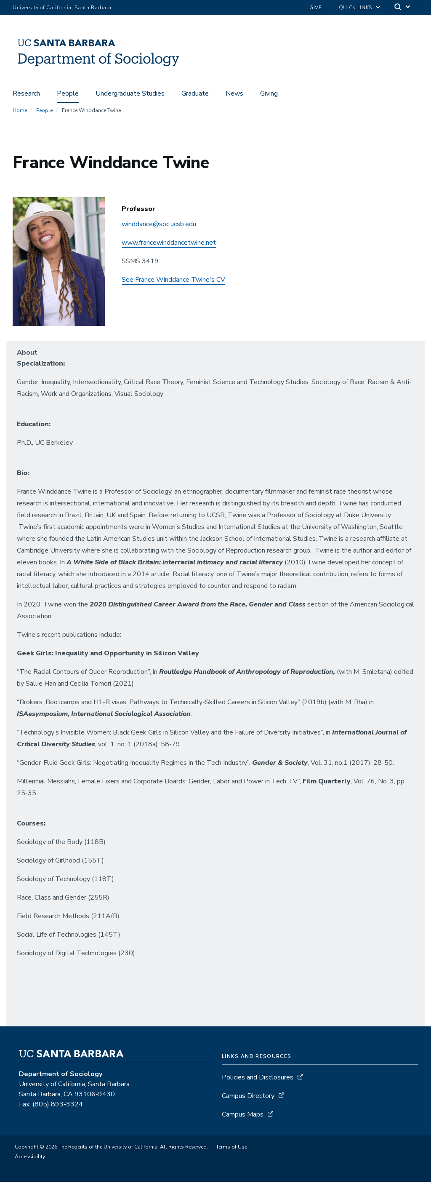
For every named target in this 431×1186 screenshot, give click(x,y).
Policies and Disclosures (257, 1081)
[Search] (402, 7)
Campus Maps (242, 1118)
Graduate (195, 93)
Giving (269, 93)
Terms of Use (231, 1151)
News (234, 93)
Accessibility (30, 1160)
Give (315, 7)
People (68, 93)
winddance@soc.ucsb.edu (159, 228)
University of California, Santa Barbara (62, 7)
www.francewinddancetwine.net (169, 246)
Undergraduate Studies (130, 93)
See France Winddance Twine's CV (173, 283)
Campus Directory (248, 1100)
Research (26, 93)
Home (20, 114)
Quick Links (355, 7)
